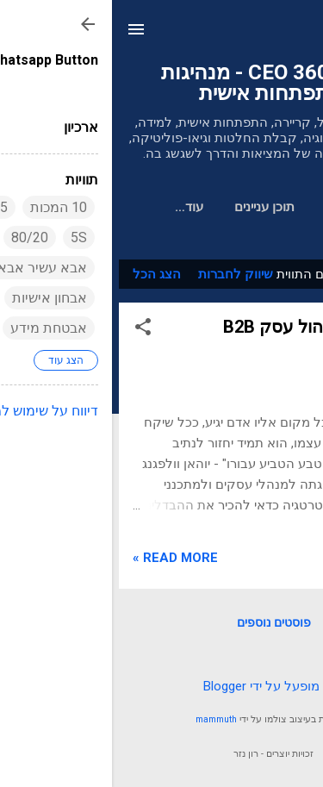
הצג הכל (45, 274)
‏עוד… (77, 207)
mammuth (104, 719)
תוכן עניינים (152, 207)
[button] (31, 329)
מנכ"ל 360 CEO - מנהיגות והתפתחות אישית (162, 82)
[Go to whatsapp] (281, 736)
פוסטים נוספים (162, 622)
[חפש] (299, 35)
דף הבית (237, 207)
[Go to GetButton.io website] (281, 769)
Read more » (63, 557)
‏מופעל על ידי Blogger (161, 686)
